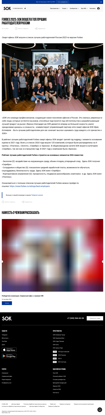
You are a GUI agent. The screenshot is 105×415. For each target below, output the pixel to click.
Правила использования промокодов (84, 404)
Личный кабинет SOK (59, 376)
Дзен (3, 344)
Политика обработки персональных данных (35, 404)
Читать (7, 303)
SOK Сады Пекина (58, 341)
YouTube (4, 341)
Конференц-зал (6, 383)
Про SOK (55, 373)
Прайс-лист (53, 404)
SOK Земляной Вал (58, 338)
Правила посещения (65, 404)
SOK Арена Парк (58, 348)
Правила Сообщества (54, 406)
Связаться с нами (95, 318)
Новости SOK (57, 389)
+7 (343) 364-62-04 (18, 8)
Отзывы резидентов (59, 379)
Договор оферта (16, 404)
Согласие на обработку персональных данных (14, 406)
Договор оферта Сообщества (37, 406)
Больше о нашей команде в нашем (24, 195)
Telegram (4, 335)
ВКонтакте (5, 338)
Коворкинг (5, 373)
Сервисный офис (7, 376)
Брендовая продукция (59, 383)
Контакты (56, 392)
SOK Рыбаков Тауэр (59, 335)
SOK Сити (56, 344)
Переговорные (6, 379)
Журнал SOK (56, 386)
